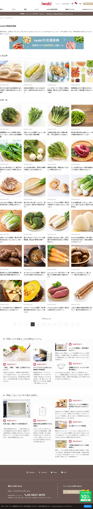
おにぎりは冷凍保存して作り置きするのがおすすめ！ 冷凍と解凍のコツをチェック (82, 240)
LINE (65, 472)
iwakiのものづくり (87, 9)
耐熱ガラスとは (69, 9)
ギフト (14, 9)
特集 (25, 9)
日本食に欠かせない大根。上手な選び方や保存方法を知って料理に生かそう (58, 240)
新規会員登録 (66, 3)
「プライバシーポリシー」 (57, 506)
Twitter (55, 472)
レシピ (36, 9)
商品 (1, 9)
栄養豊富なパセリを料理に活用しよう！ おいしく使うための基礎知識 (11, 135)
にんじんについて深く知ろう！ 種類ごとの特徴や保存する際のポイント (58, 275)
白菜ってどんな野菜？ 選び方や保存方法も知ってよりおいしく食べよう (11, 240)
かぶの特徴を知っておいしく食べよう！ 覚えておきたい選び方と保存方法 (82, 205)
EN (80, 3)
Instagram (32, 472)
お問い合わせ (88, 3)
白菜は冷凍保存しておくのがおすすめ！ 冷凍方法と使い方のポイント (34, 90)
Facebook (44, 472)
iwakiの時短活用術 (52, 9)
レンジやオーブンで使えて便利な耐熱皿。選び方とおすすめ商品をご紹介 (58, 90)
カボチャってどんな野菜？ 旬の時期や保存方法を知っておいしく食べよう (34, 310)
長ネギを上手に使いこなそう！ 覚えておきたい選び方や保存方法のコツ (34, 205)
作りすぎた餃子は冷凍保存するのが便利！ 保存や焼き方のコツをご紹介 (11, 90)
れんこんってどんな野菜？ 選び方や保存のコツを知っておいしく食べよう (58, 205)
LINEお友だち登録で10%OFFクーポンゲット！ (59, 14)
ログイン (58, 3)
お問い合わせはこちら (74, 492)
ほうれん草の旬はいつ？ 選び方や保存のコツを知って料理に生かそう (11, 170)
